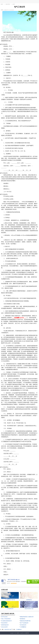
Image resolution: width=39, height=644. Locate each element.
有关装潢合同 (23, 624)
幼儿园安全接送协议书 (6, 620)
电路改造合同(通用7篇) (25, 620)
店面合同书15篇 (7, 629)
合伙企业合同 (4, 626)
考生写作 (8, 4)
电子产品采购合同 (24, 622)
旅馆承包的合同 (5, 624)
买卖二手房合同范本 (6, 618)
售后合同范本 (4, 622)
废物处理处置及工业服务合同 (26, 616)
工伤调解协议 (23, 626)
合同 (13, 4)
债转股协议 (22, 618)
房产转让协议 (4, 616)
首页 (2, 4)
